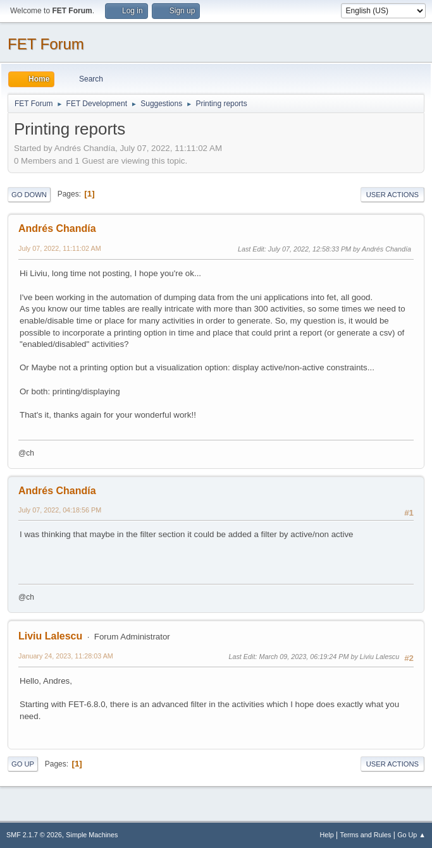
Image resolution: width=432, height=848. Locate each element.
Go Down (29, 194)
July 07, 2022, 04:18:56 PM (59, 510)
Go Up (22, 764)
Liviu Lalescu (50, 636)
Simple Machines (92, 835)
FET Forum (46, 43)
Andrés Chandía (57, 228)
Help (327, 835)
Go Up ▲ (411, 835)
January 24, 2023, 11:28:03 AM (65, 656)
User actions (392, 194)
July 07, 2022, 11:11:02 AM (59, 248)
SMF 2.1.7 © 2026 (34, 835)
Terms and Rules (366, 835)
